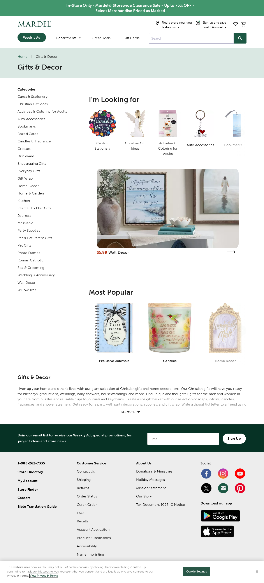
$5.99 (102, 252)
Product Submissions (94, 538)
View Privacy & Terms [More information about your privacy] (44, 575)
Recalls (82, 521)
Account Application (93, 529)
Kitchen (24, 201)
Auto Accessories (31, 119)
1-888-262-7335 (31, 463)
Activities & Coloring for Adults (42, 111)
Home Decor (28, 186)
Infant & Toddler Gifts (34, 208)
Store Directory (30, 472)
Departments (68, 38)
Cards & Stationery (33, 96)
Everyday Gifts (29, 171)
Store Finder (28, 489)
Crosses (24, 149)
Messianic (25, 223)
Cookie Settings (196, 571)
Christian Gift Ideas (33, 104)
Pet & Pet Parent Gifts (35, 238)
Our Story (144, 496)
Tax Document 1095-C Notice (160, 504)
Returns (83, 488)
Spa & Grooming (31, 268)
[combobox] (191, 38)
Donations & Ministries (154, 471)
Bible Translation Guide (37, 506)
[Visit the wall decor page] (231, 251)
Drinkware (26, 156)
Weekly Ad (31, 37)
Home (23, 56)
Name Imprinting (90, 554)
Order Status (87, 496)
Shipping (84, 479)
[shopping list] (235, 24)
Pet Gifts (24, 245)
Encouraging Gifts (32, 163)
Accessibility (87, 546)
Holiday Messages (150, 479)
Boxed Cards (28, 134)
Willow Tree (27, 290)
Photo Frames (29, 253)
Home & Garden (31, 193)
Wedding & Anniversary (36, 275)
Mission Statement (151, 488)
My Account (28, 481)
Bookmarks (27, 126)
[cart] (243, 24)
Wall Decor (27, 282)
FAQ (80, 513)
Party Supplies (29, 230)
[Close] (257, 571)
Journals (24, 215)
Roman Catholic (31, 260)
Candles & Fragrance (34, 141)
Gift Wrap (25, 178)
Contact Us (86, 471)
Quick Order (87, 504)
